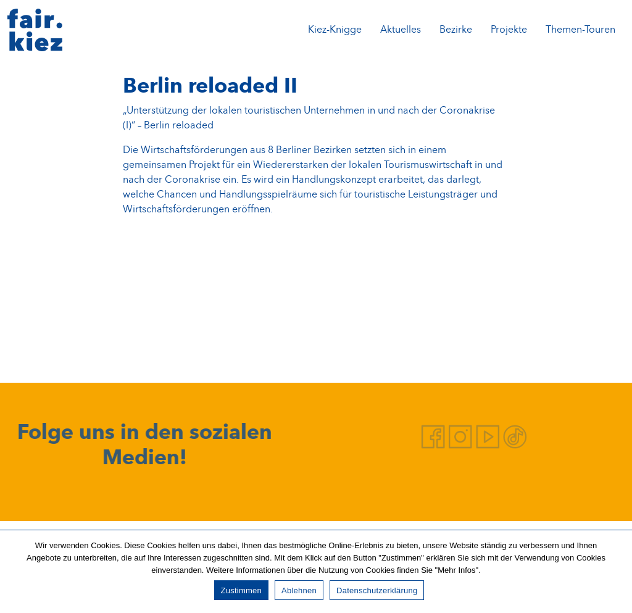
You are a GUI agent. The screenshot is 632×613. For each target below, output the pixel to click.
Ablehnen (299, 590)
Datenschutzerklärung (376, 590)
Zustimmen (241, 590)
